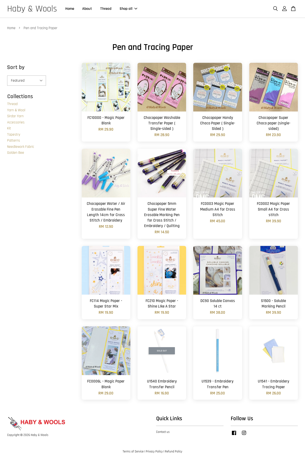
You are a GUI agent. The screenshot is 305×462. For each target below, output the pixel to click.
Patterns (13, 141)
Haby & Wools (32, 9)
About (87, 9)
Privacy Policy (154, 452)
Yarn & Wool (16, 111)
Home (70, 9)
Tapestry (13, 135)
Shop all (128, 9)
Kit (9, 129)
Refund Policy (173, 452)
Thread (106, 9)
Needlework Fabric (20, 147)
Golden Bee (15, 153)
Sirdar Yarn (15, 117)
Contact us (163, 433)
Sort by (16, 68)
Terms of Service (133, 452)
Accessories (16, 123)
